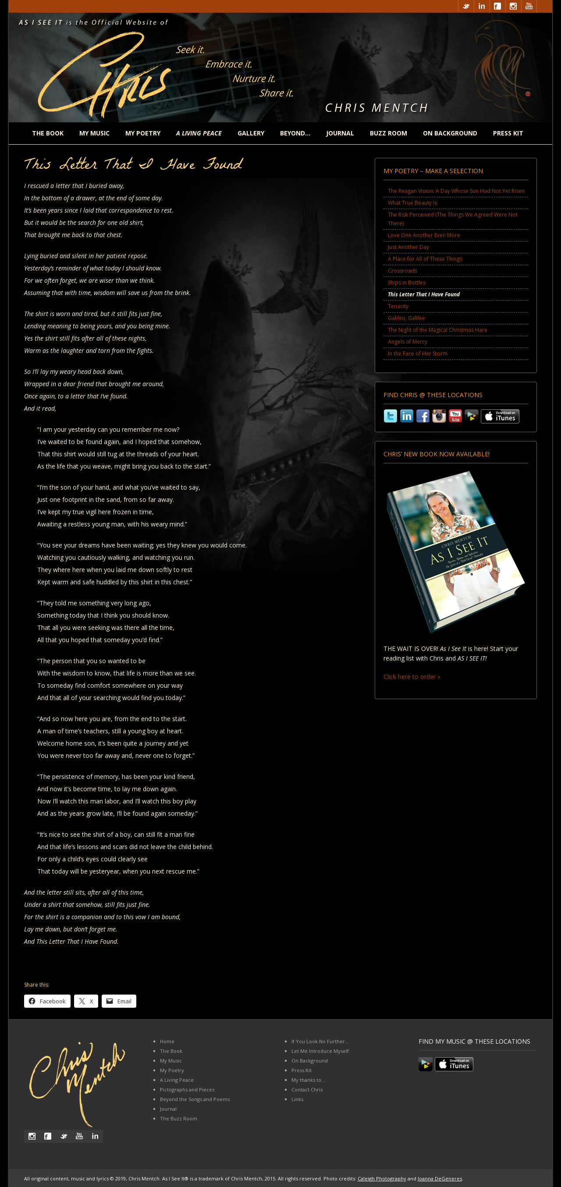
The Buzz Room (178, 1118)
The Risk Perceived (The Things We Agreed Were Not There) (453, 219)
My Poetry (142, 133)
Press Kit (508, 133)
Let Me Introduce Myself (320, 1051)
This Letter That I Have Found (424, 294)
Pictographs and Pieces (187, 1089)
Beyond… (295, 133)
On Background (450, 133)
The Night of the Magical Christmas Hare (437, 330)
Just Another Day (408, 247)
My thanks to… (308, 1080)
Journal (340, 133)
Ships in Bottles (407, 282)
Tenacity (398, 306)
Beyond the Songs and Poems (195, 1099)
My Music (94, 133)
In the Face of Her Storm (417, 353)
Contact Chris (307, 1089)
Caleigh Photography (382, 1178)
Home (167, 1041)
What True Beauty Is (412, 202)
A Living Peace (177, 1080)
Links (297, 1099)
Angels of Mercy (407, 341)
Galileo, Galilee (406, 318)
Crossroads (402, 270)
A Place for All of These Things (425, 259)
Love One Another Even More (424, 235)
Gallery (251, 133)
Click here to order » (411, 676)
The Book (48, 133)
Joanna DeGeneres (440, 1178)
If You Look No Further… (320, 1041)
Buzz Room (388, 133)
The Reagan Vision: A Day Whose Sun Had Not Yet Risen (456, 191)
